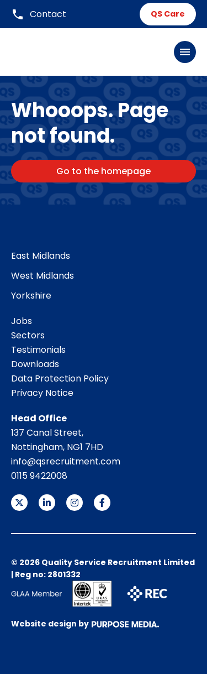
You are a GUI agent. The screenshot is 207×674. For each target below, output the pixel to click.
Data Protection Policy (60, 378)
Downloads (35, 364)
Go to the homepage (103, 171)
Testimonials (38, 349)
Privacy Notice (42, 392)
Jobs (21, 321)
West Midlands (42, 275)
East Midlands (40, 255)
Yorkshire (31, 295)
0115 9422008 (39, 475)
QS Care (168, 13)
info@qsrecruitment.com (65, 461)
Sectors (28, 335)
